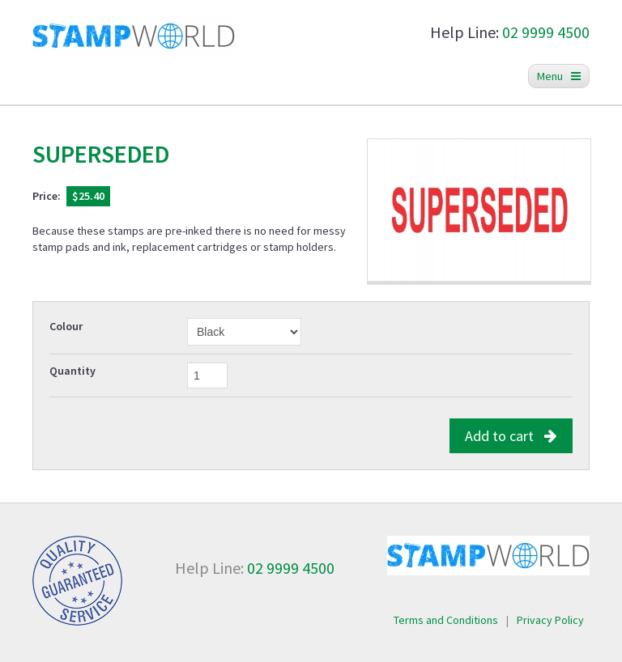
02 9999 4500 (546, 32)
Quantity (72, 370)
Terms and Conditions (446, 620)
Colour (66, 326)
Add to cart (511, 435)
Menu (559, 76)
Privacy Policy (550, 620)
